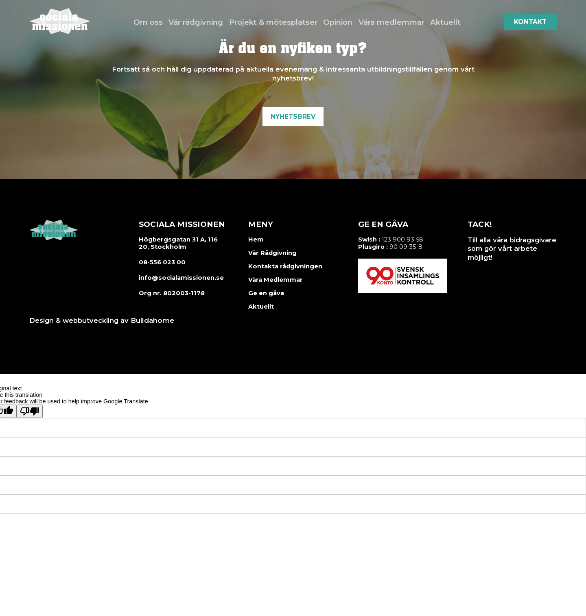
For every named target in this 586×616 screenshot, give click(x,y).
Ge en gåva (266, 293)
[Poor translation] (30, 411)
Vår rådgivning (198, 21)
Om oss (150, 21)
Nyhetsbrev (293, 116)
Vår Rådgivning (272, 253)
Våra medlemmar (391, 21)
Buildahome (151, 320)
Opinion (338, 21)
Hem (255, 239)
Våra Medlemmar (275, 279)
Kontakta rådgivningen (284, 266)
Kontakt (530, 22)
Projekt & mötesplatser (274, 21)
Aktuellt (444, 21)
